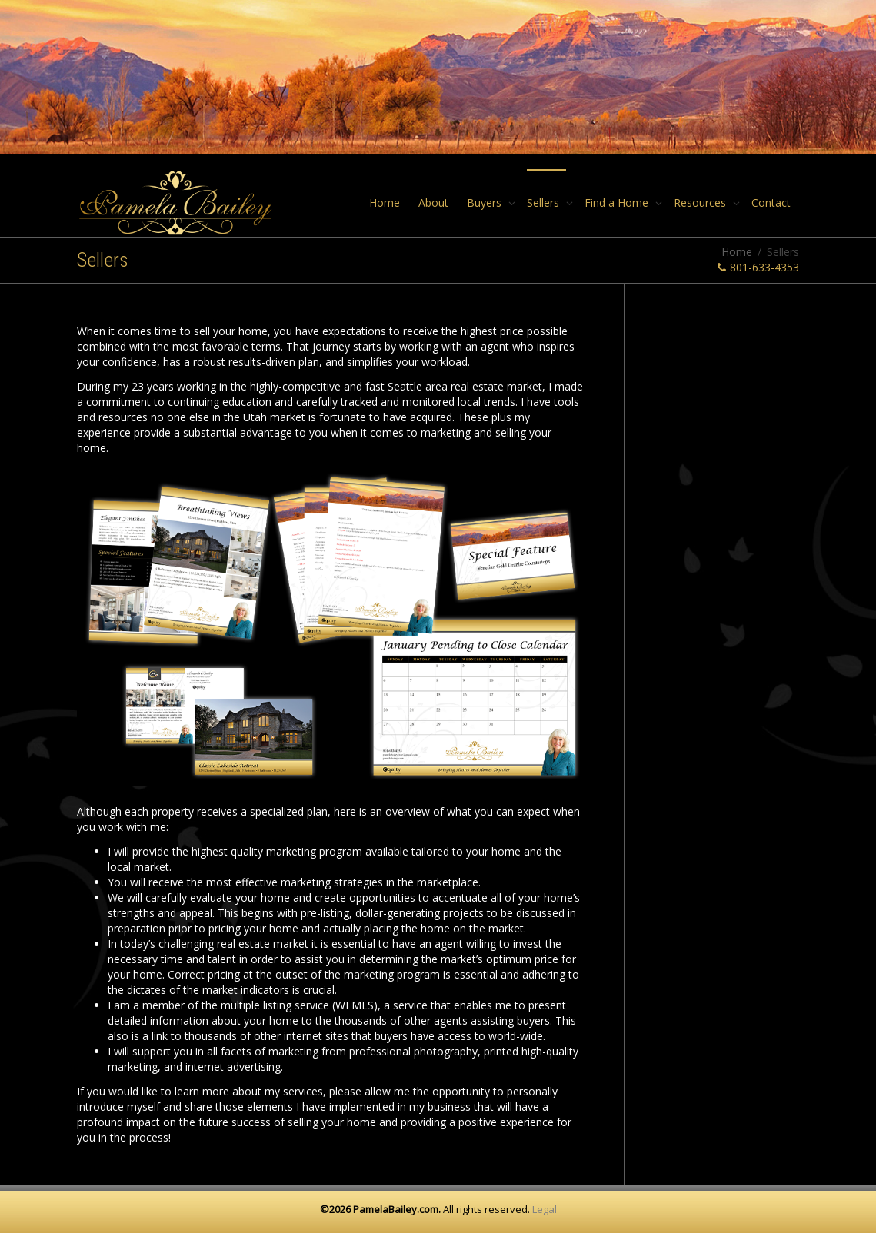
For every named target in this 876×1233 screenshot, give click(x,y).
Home (384, 202)
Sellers (544, 202)
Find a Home (618, 202)
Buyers (486, 202)
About (433, 202)
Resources (701, 202)
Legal (544, 1209)
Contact (771, 202)
